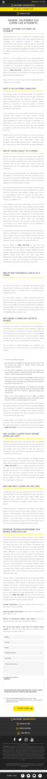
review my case (23, 13)
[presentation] (17, 685)
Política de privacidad (22, 765)
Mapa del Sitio (24, 766)
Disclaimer (8, 765)
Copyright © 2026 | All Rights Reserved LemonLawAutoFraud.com (20, 763)
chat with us (25, 733)
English (35, 2)
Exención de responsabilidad (35, 765)
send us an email (25, 728)
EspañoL (43, 2)
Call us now (23, 5)
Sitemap (14, 765)
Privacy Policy (40, 763)
